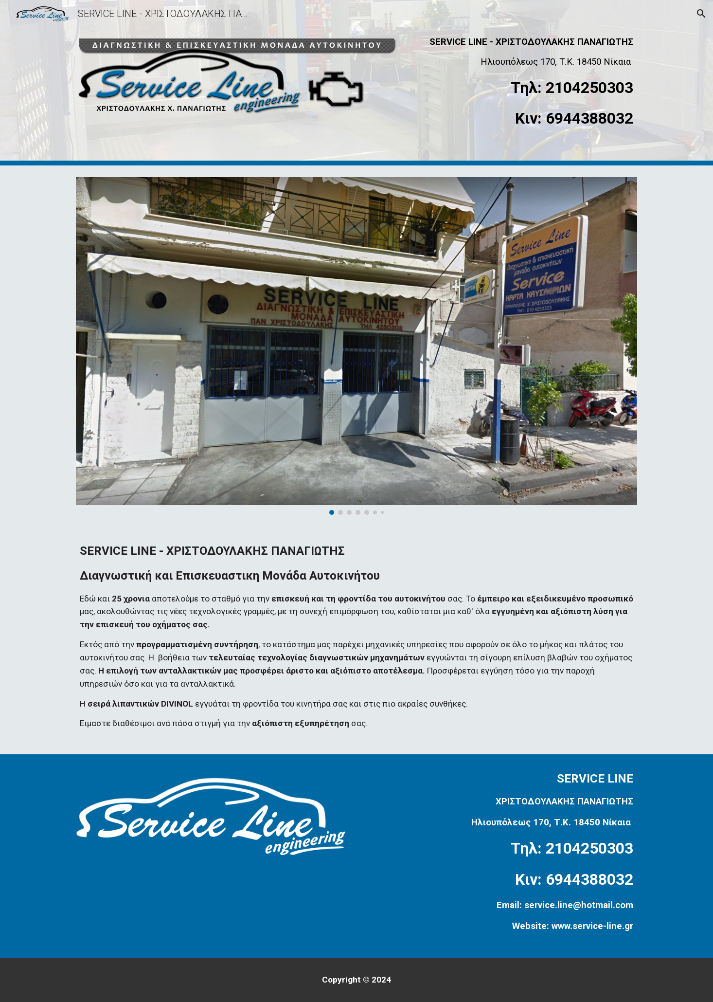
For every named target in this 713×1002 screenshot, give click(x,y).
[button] (701, 13)
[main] (524, 83)
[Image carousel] (356, 346)
